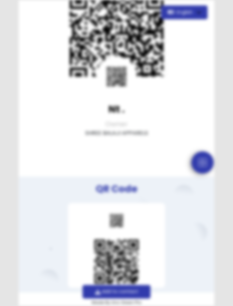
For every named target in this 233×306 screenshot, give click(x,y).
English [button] (181, 12)
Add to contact (116, 291)
